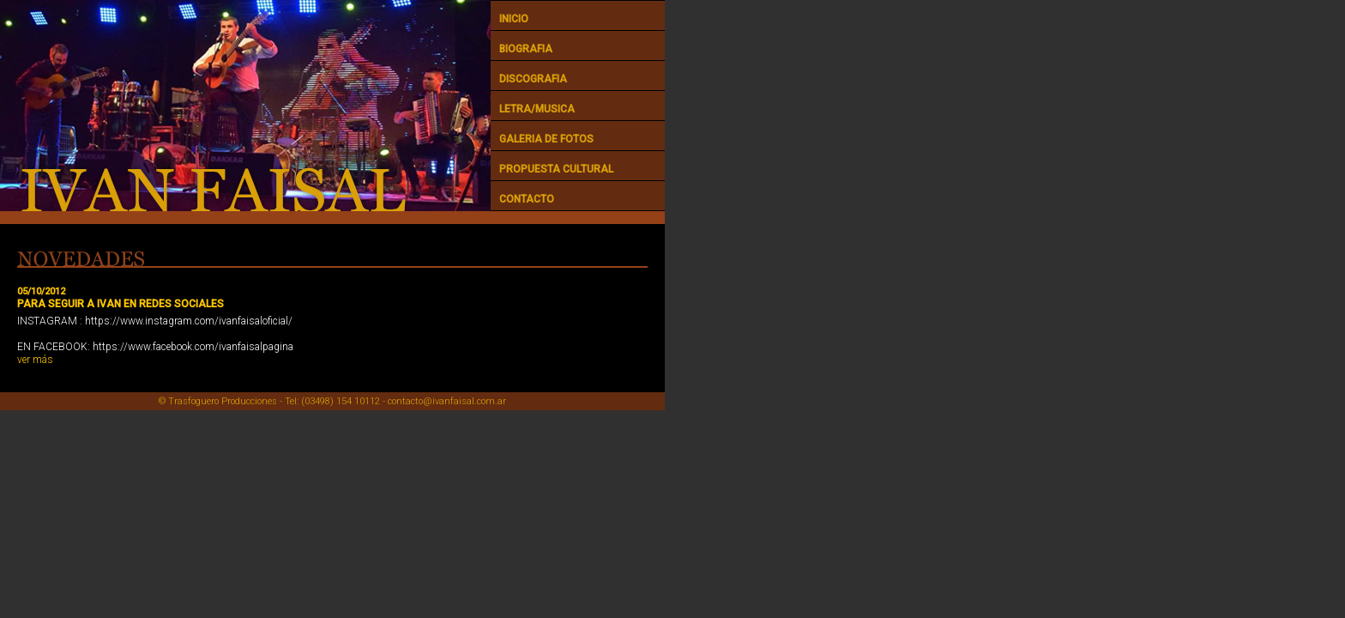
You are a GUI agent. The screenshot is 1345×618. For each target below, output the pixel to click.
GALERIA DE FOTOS (546, 139)
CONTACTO (526, 199)
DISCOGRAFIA (533, 79)
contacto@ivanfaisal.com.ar (447, 401)
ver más (35, 360)
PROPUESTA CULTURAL (556, 169)
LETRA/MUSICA (537, 109)
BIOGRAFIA (525, 49)
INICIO (513, 19)
